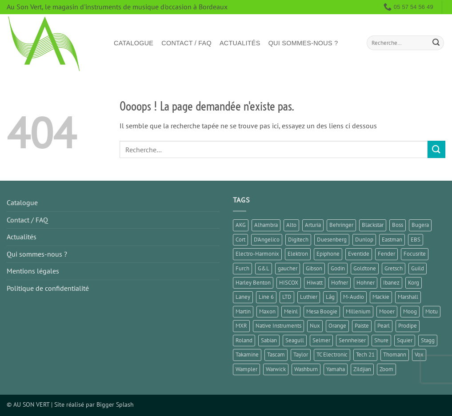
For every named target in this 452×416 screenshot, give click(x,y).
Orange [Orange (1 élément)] (337, 325)
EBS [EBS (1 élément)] (415, 239)
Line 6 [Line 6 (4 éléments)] (266, 297)
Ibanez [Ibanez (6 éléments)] (391, 282)
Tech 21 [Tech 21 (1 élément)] (365, 354)
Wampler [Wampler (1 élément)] (246, 369)
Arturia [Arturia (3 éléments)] (313, 225)
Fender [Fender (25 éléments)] (386, 254)
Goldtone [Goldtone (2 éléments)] (364, 268)
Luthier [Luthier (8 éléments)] (308, 297)
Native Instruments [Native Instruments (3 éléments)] (278, 325)
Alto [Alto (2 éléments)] (291, 225)
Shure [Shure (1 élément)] (381, 340)
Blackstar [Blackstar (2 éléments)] (373, 225)
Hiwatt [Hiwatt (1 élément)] (315, 282)
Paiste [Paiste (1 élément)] (362, 325)
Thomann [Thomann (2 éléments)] (394, 354)
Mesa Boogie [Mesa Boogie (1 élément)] (321, 311)
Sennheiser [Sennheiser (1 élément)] (352, 340)
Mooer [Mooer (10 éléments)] (387, 311)
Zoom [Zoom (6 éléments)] (386, 369)
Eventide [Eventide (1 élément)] (358, 254)
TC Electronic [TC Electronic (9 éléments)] (332, 354)
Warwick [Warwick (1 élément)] (276, 369)
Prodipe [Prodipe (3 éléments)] (407, 325)
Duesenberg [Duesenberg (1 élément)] (332, 239)
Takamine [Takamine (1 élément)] (247, 354)
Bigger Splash (115, 404)
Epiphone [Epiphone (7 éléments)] (328, 254)
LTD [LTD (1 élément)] (287, 297)
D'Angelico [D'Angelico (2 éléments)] (267, 239)
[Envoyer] (436, 43)
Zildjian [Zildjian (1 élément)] (362, 369)
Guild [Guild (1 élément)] (417, 268)
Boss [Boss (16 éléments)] (397, 225)
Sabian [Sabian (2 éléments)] (269, 340)
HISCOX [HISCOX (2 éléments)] (288, 282)
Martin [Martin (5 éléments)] (243, 311)
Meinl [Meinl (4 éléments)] (291, 311)
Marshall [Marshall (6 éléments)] (408, 297)
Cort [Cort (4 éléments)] (240, 239)
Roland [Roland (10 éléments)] (244, 340)
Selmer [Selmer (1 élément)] (321, 340)
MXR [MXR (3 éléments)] (241, 325)
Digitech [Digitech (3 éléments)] (298, 239)
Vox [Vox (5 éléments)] (419, 354)
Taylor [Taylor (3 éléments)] (300, 354)
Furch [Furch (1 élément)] (242, 268)
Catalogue (133, 43)
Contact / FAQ (186, 43)
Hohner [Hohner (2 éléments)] (365, 282)
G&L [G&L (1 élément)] (263, 268)
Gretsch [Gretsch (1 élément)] (393, 268)
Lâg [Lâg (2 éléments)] (330, 297)
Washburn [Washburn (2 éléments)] (306, 369)
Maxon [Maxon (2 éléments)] (267, 311)
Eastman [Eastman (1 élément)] (392, 239)
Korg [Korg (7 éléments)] (413, 282)
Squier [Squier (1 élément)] (404, 340)
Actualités (240, 43)
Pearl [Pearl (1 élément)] (383, 325)
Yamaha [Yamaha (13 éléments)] (335, 369)
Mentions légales (33, 270)
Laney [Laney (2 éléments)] (243, 297)
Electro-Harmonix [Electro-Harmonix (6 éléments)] (257, 254)
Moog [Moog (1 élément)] (410, 311)
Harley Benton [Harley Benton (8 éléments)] (253, 282)
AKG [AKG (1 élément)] (241, 225)
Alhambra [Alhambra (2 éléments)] (266, 225)
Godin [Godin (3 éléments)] (338, 268)
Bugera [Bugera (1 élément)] (420, 225)
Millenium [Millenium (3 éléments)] (358, 311)
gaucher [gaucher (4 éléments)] (287, 268)
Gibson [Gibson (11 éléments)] (314, 268)
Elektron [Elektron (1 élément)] (298, 254)
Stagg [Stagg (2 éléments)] (428, 340)
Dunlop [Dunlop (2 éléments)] (364, 239)
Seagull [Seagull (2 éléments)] (294, 340)
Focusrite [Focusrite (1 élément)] (415, 254)
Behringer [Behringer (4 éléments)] (341, 225)
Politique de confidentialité (48, 288)
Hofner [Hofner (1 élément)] (339, 282)
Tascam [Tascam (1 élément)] (276, 354)
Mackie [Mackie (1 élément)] (380, 297)
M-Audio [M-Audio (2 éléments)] (353, 297)
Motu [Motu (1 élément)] (431, 311)
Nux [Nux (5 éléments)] (315, 325)
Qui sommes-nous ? (303, 43)
